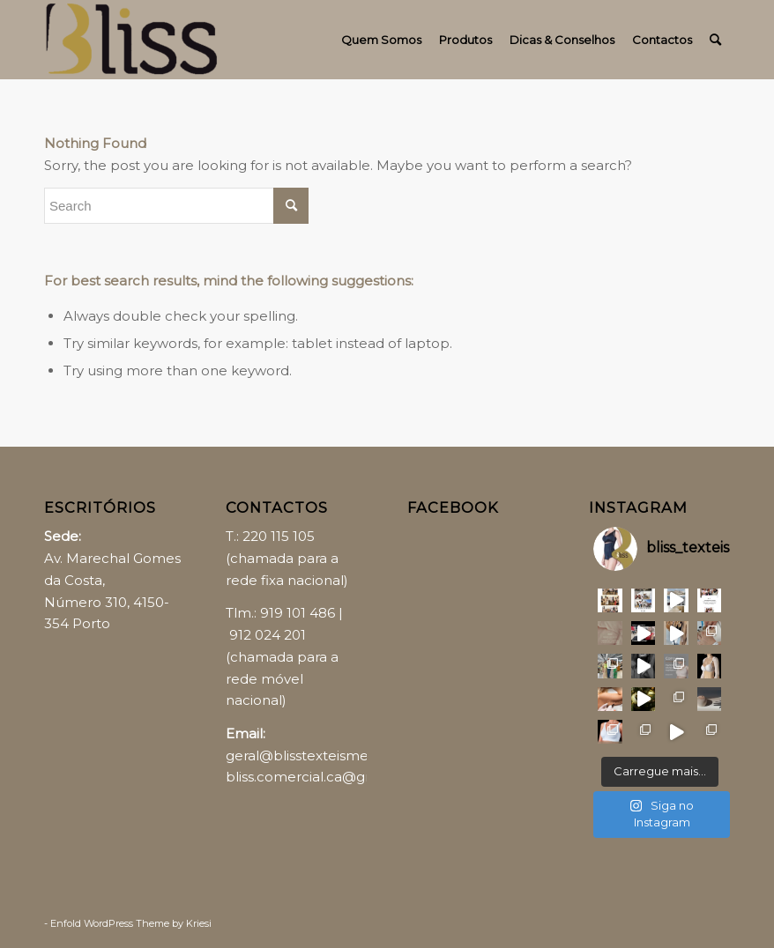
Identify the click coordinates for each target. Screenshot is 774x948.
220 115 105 (278, 536)
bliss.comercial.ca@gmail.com (326, 776)
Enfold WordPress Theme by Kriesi (131, 923)
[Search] (715, 39)
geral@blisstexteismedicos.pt (323, 755)
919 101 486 (297, 612)
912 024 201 (267, 634)
